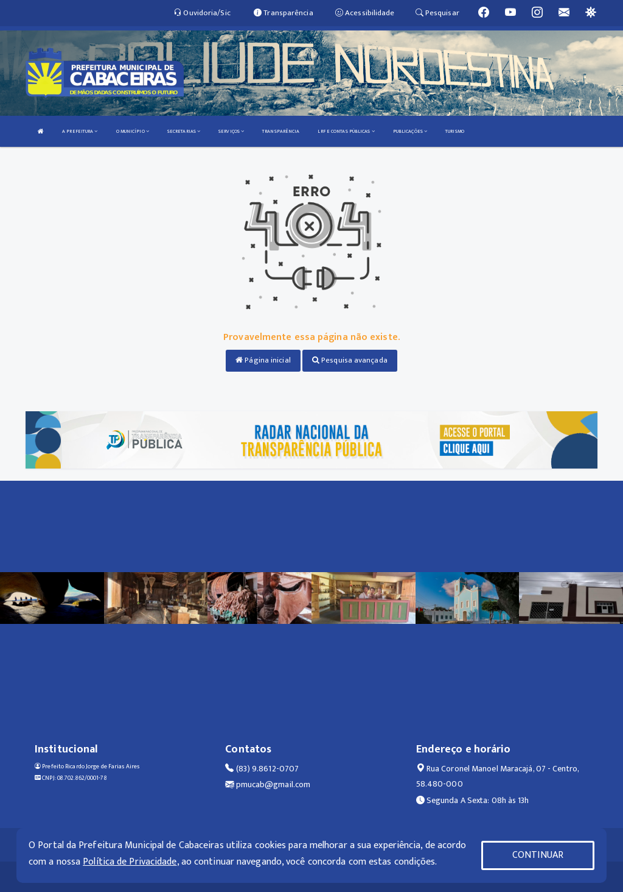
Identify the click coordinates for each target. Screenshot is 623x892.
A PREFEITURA (79, 131)
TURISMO (454, 131)
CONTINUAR (537, 855)
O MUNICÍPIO (132, 131)
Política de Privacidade (129, 862)
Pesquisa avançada (350, 360)
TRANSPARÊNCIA (280, 131)
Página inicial (263, 360)
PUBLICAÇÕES (410, 131)
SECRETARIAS (183, 131)
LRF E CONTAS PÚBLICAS (346, 131)
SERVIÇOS (231, 131)
